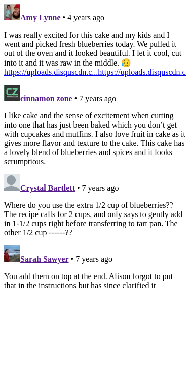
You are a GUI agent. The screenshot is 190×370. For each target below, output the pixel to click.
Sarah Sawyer (44, 259)
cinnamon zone (46, 98)
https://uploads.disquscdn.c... (51, 72)
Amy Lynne (40, 17)
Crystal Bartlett (47, 187)
